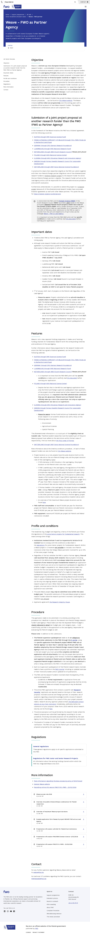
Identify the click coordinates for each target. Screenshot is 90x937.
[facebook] (14, 911)
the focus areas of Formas (65, 441)
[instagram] (8, 911)
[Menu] (85, 7)
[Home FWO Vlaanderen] (13, 7)
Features (6, 75)
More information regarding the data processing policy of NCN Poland (58, 781)
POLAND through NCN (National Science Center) (50, 155)
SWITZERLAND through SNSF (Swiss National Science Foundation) (56, 167)
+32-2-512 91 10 (73, 903)
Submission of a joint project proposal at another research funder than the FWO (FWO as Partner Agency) (15, 68)
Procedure (6, 81)
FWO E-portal (59, 669)
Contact (6, 90)
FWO (36, 928)
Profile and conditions (10, 78)
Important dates (8, 73)
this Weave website (65, 100)
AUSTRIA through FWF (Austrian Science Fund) (50, 137)
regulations (41, 545)
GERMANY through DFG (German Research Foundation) (53, 146)
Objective (6, 63)
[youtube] (11, 911)
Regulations (7, 84)
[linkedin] (5, 911)
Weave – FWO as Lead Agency (54, 214)
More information (9, 87)
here (44, 502)
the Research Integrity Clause (60, 602)
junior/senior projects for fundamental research (63, 534)
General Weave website (42, 784)
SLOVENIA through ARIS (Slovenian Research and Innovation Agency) (57, 158)
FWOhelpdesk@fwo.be (38, 879)
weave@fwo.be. (38, 872)
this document (71, 219)
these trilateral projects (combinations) (47, 194)
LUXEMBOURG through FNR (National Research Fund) (52, 149)
